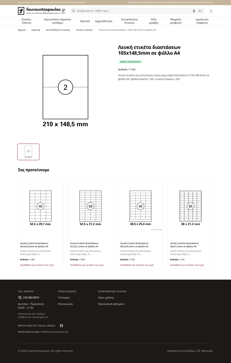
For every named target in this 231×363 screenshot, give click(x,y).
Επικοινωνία (65, 304)
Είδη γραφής (153, 21)
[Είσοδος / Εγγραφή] (211, 11)
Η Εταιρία (64, 297)
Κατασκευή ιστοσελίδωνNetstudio (190, 351)
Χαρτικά (85, 21)
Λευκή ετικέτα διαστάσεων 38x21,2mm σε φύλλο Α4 (184, 245)
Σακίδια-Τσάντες (26, 21)
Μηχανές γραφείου (176, 21)
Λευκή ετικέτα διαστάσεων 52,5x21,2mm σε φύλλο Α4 (84, 245)
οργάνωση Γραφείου (202, 21)
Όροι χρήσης (106, 297)
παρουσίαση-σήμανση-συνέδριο (58, 21)
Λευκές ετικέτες (84, 29)
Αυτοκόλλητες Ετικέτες (129, 21)
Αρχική (22, 29)
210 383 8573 (31, 297)
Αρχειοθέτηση (103, 21)
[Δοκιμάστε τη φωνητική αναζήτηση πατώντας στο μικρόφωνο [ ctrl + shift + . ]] (194, 11)
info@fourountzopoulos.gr (54, 331)
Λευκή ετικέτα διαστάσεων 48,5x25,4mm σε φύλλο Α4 (34, 245)
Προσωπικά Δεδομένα (111, 304)
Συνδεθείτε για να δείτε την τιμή (36, 264)
